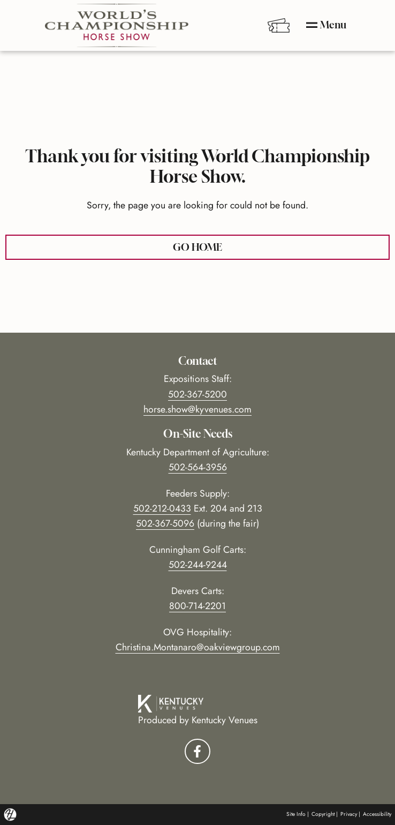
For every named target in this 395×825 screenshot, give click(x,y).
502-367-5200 (197, 394)
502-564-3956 (198, 467)
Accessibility (377, 814)
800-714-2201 (197, 606)
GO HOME (197, 247)
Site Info (296, 814)
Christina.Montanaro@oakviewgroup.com (198, 647)
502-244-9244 (198, 565)
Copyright (323, 814)
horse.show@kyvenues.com (197, 409)
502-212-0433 (162, 508)
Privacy (348, 814)
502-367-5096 (165, 523)
